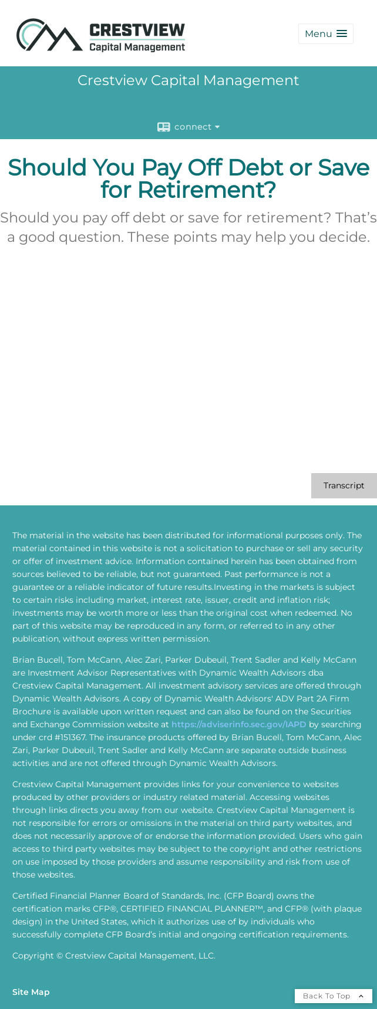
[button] (326, 33)
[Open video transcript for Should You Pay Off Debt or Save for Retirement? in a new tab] (344, 485)
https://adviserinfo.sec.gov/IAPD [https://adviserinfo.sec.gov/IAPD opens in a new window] (239, 724)
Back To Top (333, 995)
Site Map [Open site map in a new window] (31, 992)
